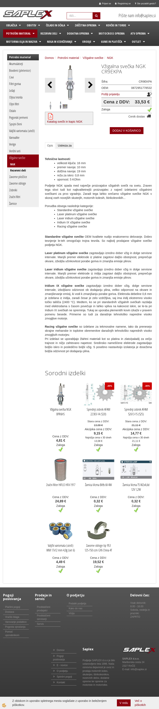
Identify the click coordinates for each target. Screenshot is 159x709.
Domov (49, 57)
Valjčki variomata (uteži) (22, 131)
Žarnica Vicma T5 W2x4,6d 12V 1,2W (136, 487)
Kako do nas (75, 608)
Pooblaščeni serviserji (43, 617)
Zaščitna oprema (85, 25)
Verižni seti (14, 151)
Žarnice (13, 203)
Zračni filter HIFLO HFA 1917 (60, 485)
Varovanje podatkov (16, 622)
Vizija (71, 613)
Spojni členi (15, 124)
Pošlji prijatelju (110, 94)
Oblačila (11, 25)
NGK (12, 164)
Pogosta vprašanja (15, 626)
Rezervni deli (48, 33)
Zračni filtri (14, 197)
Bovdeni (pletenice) (20, 70)
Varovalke (14, 137)
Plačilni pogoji (12, 607)
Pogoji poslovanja (59, 658)
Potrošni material (18, 33)
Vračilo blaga (12, 617)
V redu (124, 703)
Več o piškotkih (140, 703)
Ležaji (12, 90)
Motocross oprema (111, 33)
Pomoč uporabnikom (12, 633)
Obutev (31, 25)
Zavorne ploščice (18, 177)
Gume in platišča (111, 42)
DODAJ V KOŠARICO (126, 130)
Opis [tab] (50, 145)
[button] (90, 85)
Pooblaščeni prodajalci (43, 609)
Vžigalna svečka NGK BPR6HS (60, 411)
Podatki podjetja (77, 603)
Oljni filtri (14, 104)
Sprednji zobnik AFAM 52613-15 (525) (136, 411)
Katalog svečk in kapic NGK (65, 121)
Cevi (11, 77)
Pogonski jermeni (18, 117)
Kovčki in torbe (116, 25)
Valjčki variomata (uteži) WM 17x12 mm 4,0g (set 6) (60, 547)
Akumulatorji (16, 64)
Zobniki (13, 190)
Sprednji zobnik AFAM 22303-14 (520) (98, 411)
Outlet (136, 42)
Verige (12, 144)
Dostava (9, 611)
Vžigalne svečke (17, 158)
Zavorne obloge (17, 183)
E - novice (62, 665)
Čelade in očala (55, 25)
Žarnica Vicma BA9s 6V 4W (98, 485)
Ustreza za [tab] (65, 145)
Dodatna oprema (78, 33)
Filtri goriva (15, 84)
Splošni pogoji (64, 676)
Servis (40, 624)
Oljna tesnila (15, 97)
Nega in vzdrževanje (59, 42)
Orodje (86, 42)
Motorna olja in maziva (21, 42)
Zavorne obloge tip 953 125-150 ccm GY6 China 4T (98, 547)
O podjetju (62, 671)
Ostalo (12, 111)
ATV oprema (138, 33)
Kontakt (61, 682)
